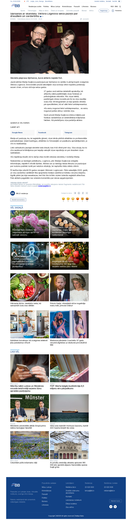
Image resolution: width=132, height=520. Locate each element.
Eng (116, 6)
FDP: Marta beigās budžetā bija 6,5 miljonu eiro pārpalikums (67, 388)
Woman (84, 10)
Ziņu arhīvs (70, 508)
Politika (46, 6)
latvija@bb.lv (89, 492)
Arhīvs (91, 10)
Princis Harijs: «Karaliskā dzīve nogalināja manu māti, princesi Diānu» (67, 305)
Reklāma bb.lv (71, 488)
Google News (17, 134)
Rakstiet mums (115, 502)
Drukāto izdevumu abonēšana (72, 493)
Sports (23, 10)
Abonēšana (48, 1)
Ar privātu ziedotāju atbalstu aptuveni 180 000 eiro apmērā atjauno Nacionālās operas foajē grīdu (68, 466)
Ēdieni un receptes (57, 10)
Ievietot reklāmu (100, 1)
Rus (112, 6)
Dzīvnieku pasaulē (72, 10)
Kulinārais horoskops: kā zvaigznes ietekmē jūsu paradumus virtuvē (28, 342)
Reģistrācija (103, 10)
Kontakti (108, 1)
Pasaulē (77, 6)
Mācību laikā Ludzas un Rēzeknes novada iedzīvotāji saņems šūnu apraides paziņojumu (27, 389)
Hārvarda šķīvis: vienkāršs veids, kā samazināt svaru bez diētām (25, 305)
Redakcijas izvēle (35, 6)
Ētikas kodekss (71, 505)
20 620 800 (89, 488)
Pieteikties (116, 10)
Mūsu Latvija (55, 6)
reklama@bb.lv (109, 492)
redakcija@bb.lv (44, 187)
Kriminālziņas (67, 6)
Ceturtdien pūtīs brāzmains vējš (23, 464)
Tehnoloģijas (32, 10)
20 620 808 (108, 488)
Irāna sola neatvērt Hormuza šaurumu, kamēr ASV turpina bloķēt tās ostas (69, 428)
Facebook (42, 134)
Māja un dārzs (43, 10)
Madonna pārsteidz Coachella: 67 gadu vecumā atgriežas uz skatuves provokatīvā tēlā (68, 343)
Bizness (93, 6)
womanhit (86, 20)
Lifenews (85, 6)
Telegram (68, 134)
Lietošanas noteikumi (73, 501)
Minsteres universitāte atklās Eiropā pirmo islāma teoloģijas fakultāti (28, 428)
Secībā (117, 1)
